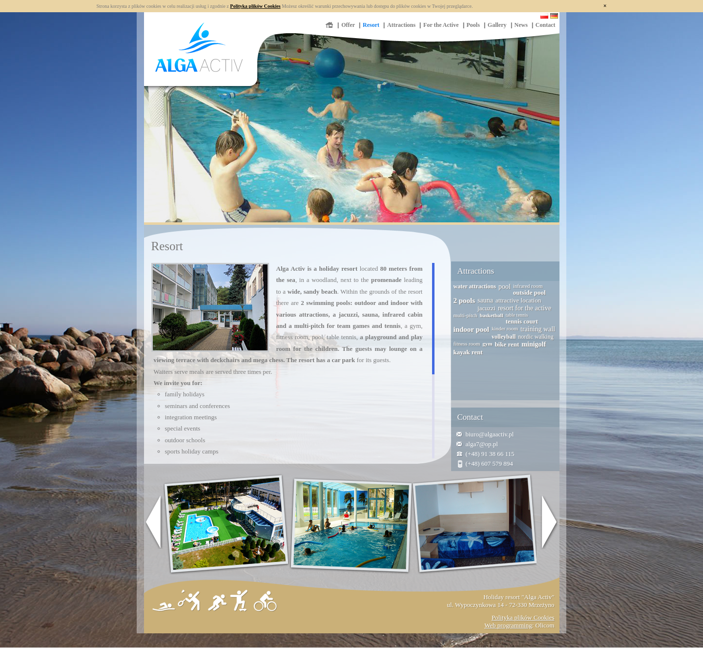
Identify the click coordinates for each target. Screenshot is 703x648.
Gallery (497, 25)
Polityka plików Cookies (255, 6)
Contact (546, 25)
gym (487, 343)
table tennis (517, 315)
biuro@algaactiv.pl (490, 434)
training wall (537, 329)
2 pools (465, 300)
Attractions (401, 25)
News (521, 25)
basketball (491, 315)
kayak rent (468, 352)
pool (504, 286)
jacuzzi (486, 308)
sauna (485, 300)
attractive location (518, 300)
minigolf (533, 344)
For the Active (440, 25)
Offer (348, 25)
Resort (371, 25)
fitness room (467, 343)
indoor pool (472, 329)
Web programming (508, 625)
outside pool (529, 292)
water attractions (475, 286)
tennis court (522, 321)
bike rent (507, 344)
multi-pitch (465, 315)
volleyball (504, 336)
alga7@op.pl (482, 444)
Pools (473, 25)
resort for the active (524, 308)
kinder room (505, 328)
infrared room (528, 286)
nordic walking (535, 336)
